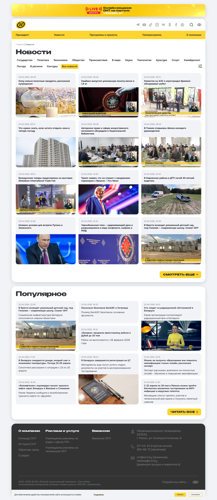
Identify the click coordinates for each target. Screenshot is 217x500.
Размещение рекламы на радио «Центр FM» (62, 440)
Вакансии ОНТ (101, 438)
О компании (193, 35)
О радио (23, 455)
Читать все (183, 412)
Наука (128, 60)
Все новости (69, 66)
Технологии (144, 60)
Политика (43, 60)
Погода (21, 66)
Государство (25, 60)
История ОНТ (27, 444)
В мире (116, 60)
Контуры (52, 66)
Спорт (175, 60)
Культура (161, 60)
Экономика (60, 60)
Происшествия (98, 60)
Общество (78, 60)
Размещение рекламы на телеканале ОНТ (62, 449)
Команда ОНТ (27, 438)
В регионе (36, 66)
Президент (22, 35)
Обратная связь (28, 449)
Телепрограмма (151, 35)
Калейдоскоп (192, 60)
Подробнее (99, 494)
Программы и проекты (103, 35)
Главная (20, 44)
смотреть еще (179, 274)
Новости (59, 35)
